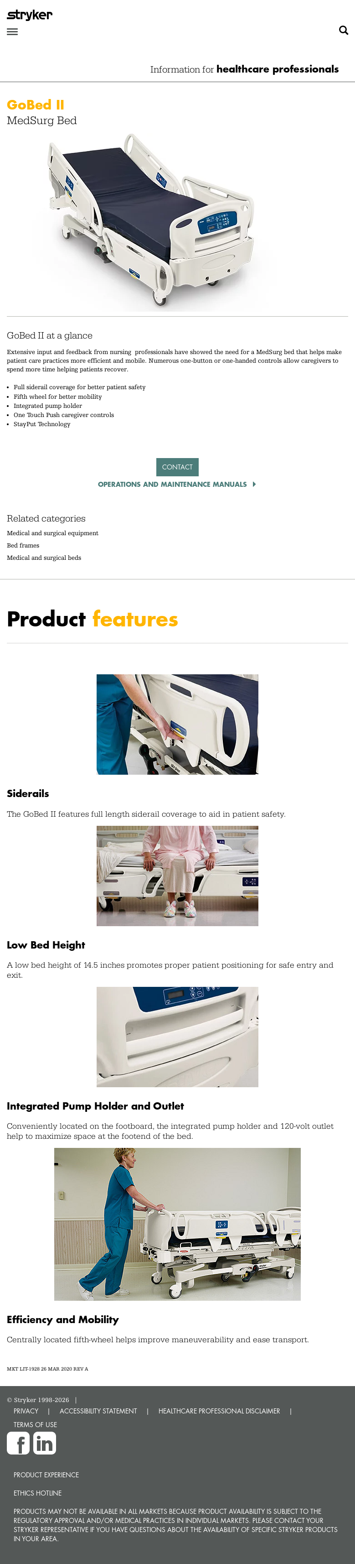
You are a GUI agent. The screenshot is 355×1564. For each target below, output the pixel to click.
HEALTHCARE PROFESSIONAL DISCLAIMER (219, 1411)
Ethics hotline (38, 1493)
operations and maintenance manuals (173, 484)
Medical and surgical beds (44, 557)
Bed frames (23, 545)
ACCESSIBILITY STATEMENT (98, 1411)
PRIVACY (26, 1411)
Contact (177, 467)
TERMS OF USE (35, 1424)
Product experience (46, 1474)
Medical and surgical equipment (52, 533)
